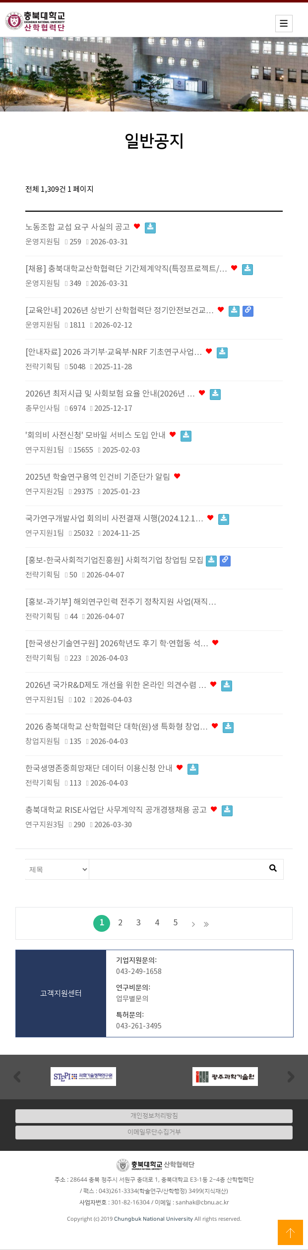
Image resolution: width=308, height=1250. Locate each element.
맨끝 (206, 923)
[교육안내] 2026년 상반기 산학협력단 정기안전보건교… (139, 311)
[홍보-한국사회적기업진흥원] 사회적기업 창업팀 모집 (128, 561)
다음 (193, 923)
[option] (83, 1076)
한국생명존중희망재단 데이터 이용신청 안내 (111, 769)
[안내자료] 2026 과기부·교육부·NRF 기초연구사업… (126, 352)
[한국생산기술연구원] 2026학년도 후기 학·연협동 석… (122, 644)
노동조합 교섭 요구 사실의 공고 (90, 227)
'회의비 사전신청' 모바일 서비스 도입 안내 (108, 436)
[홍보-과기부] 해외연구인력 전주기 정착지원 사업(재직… (120, 602)
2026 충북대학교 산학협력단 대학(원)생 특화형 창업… (129, 727)
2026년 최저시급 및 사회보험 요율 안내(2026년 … (123, 394)
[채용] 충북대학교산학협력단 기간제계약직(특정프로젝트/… (139, 269)
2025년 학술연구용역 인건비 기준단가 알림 (103, 477)
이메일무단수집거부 (154, 1132)
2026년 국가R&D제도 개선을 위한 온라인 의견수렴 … (128, 685)
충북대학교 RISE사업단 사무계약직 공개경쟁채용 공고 (129, 810)
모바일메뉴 (284, 23)
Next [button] (291, 1076)
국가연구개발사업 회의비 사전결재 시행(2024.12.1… (127, 519)
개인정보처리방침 (154, 1115)
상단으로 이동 (290, 1232)
